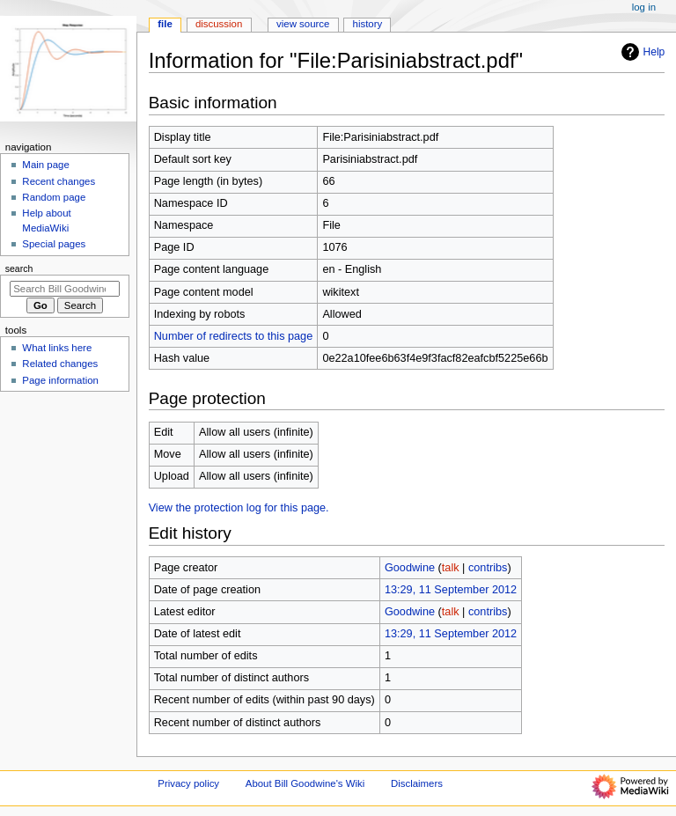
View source (302, 23)
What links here (57, 347)
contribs (487, 568)
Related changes (60, 363)
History (368, 23)
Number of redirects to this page (233, 336)
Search (19, 268)
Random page (53, 197)
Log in (644, 7)
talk (450, 568)
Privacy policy (188, 783)
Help (641, 52)
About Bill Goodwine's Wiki (305, 783)
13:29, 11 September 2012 (451, 590)
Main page (46, 164)
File (165, 23)
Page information (60, 380)
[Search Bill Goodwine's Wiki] (65, 289)
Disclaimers (417, 783)
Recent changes (58, 181)
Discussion (218, 23)
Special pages (53, 244)
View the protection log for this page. (239, 508)
